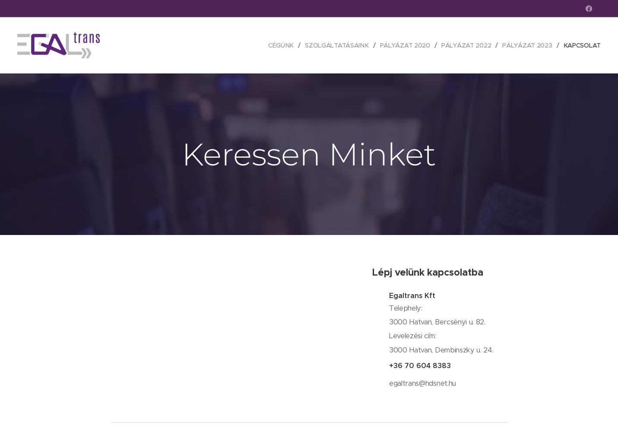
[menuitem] (278, 45)
